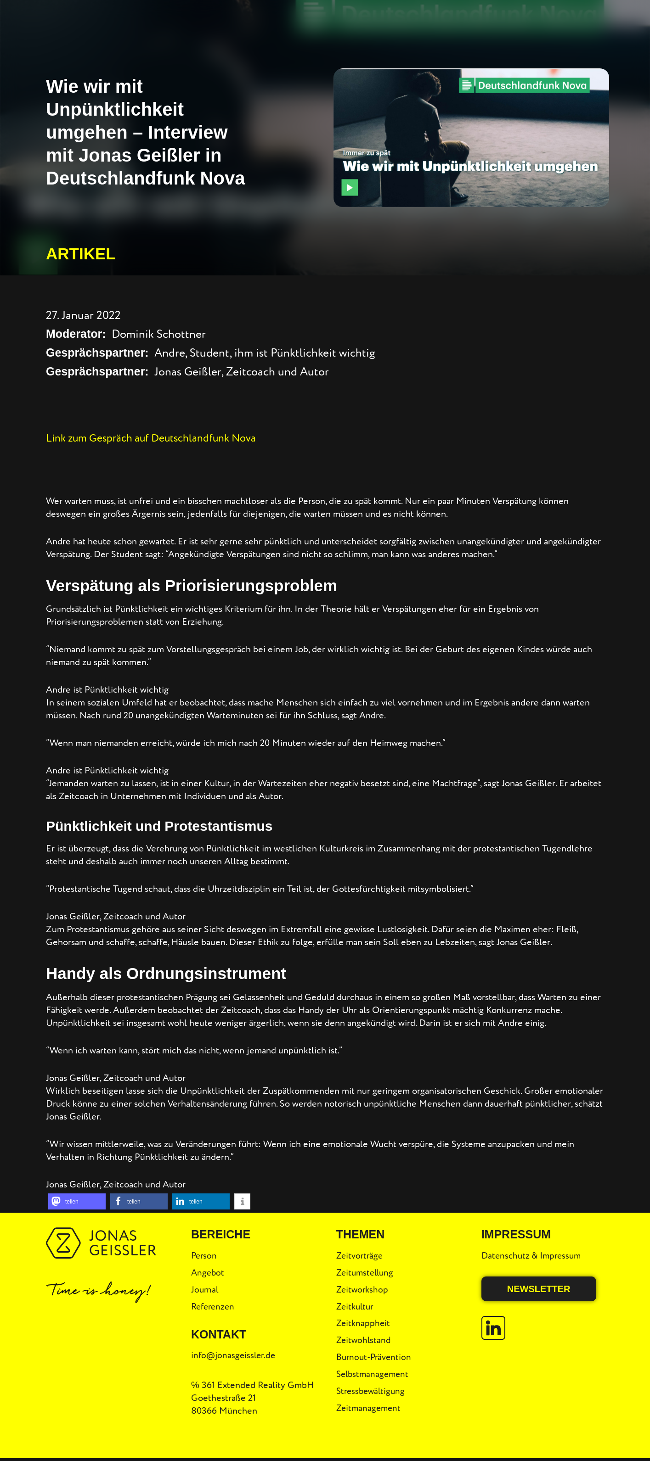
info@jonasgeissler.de (235, 1355)
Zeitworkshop (363, 1288)
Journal (205, 1288)
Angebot (208, 1270)
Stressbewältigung (372, 1393)
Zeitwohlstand (364, 1340)
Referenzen (214, 1305)
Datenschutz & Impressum (533, 1253)
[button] (77, 1200)
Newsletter (539, 1287)
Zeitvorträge (360, 1253)
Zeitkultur (356, 1305)
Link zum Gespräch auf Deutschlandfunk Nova (161, 436)
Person (204, 1253)
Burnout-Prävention (375, 1358)
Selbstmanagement (374, 1375)
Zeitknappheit (364, 1323)
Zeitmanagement (369, 1410)
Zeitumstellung (366, 1270)
